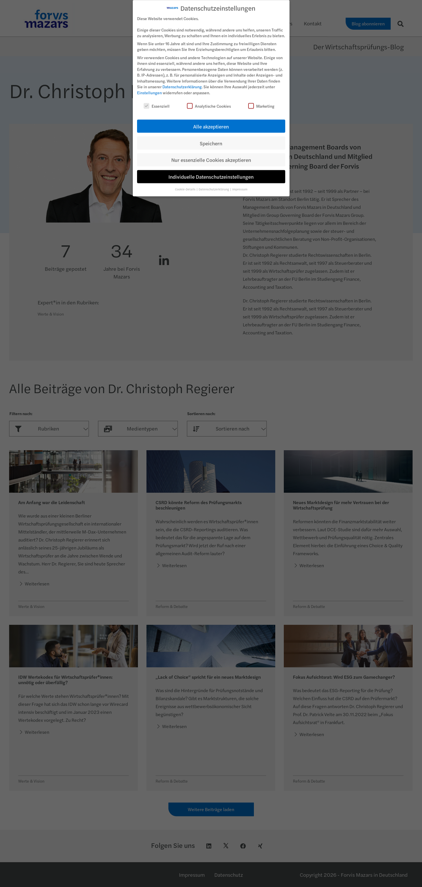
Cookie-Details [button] (185, 185)
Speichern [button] (211, 139)
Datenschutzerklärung (182, 83)
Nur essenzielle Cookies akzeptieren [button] (211, 155)
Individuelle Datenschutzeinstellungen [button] (211, 172)
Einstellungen (149, 88)
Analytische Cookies (209, 102)
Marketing (261, 102)
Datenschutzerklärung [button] (214, 185)
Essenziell (157, 102)
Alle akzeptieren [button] (211, 122)
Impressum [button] (239, 185)
